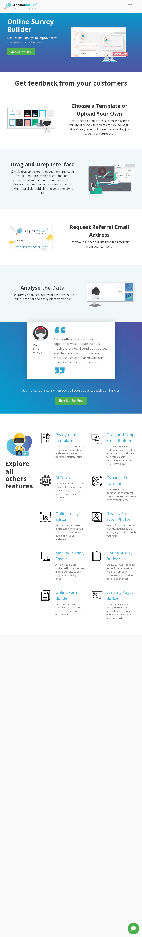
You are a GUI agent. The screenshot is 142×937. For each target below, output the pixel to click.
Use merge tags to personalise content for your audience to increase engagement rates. (121, 494)
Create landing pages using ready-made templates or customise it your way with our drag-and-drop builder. (120, 611)
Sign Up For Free (21, 51)
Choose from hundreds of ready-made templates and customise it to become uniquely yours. (70, 452)
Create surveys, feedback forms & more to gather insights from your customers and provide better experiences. (120, 571)
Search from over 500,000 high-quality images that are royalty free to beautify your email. (121, 530)
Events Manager (38, 351)
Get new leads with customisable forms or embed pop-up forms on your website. (69, 609)
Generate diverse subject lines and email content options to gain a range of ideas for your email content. (69, 490)
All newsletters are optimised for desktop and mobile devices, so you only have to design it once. (70, 571)
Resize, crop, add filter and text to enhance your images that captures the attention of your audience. (69, 532)
